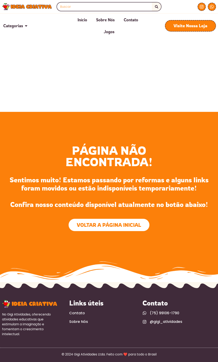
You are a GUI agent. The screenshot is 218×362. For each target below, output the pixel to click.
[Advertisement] (109, 81)
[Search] (156, 6)
